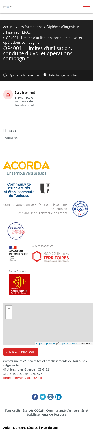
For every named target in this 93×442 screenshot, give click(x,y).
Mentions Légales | (27, 428)
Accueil (8, 26)
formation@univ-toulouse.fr (22, 378)
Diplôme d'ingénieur (63, 26)
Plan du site (49, 428)
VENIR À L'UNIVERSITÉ (21, 352)
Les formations (30, 26)
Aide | (8, 428)
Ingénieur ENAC (18, 32)
